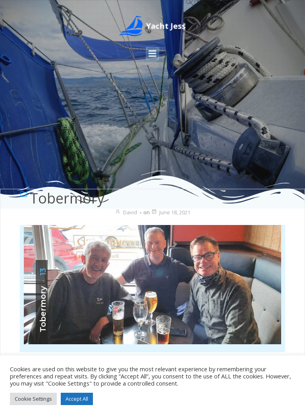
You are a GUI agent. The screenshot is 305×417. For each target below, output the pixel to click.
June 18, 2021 (170, 212)
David (126, 212)
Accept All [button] (77, 398)
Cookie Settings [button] (33, 398)
